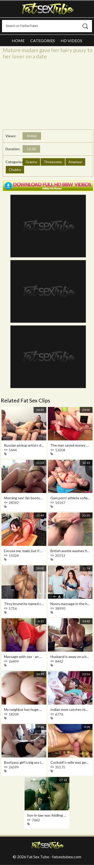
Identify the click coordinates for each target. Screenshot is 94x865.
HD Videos (71, 40)
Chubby (15, 169)
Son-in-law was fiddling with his (47, 815)
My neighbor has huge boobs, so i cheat (24, 709)
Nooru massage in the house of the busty (70, 604)
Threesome (53, 162)
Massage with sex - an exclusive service (24, 656)
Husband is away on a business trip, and (70, 656)
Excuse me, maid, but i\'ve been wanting (24, 551)
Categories (42, 40)
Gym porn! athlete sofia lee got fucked (70, 498)
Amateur (75, 162)
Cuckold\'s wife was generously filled (70, 762)
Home (18, 40)
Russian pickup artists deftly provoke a (24, 445)
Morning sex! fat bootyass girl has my (24, 498)
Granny (31, 162)
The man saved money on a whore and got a (70, 445)
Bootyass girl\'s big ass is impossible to (24, 762)
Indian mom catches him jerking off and (70, 709)
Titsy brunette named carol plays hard (24, 604)
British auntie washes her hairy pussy (70, 551)
